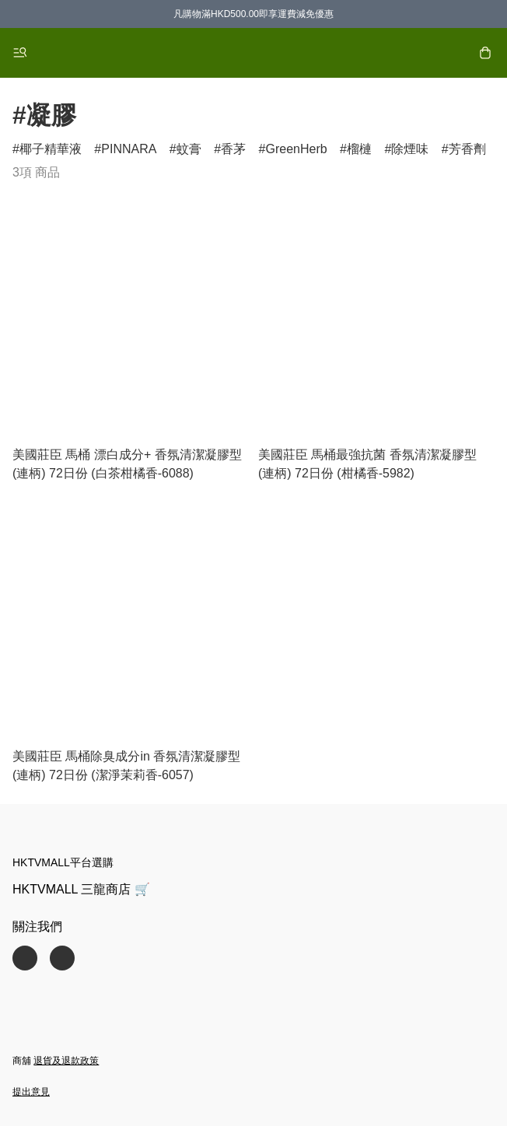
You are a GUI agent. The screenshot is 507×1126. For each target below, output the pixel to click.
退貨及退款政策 (66, 1060)
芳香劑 (467, 149)
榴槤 (359, 149)
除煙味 (409, 149)
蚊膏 (189, 149)
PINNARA (128, 149)
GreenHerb (296, 149)
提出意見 (31, 1091)
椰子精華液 (50, 149)
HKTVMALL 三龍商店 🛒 (81, 889)
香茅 (233, 149)
